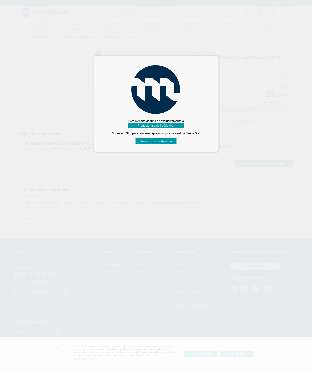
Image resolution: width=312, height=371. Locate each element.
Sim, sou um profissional (156, 141)
